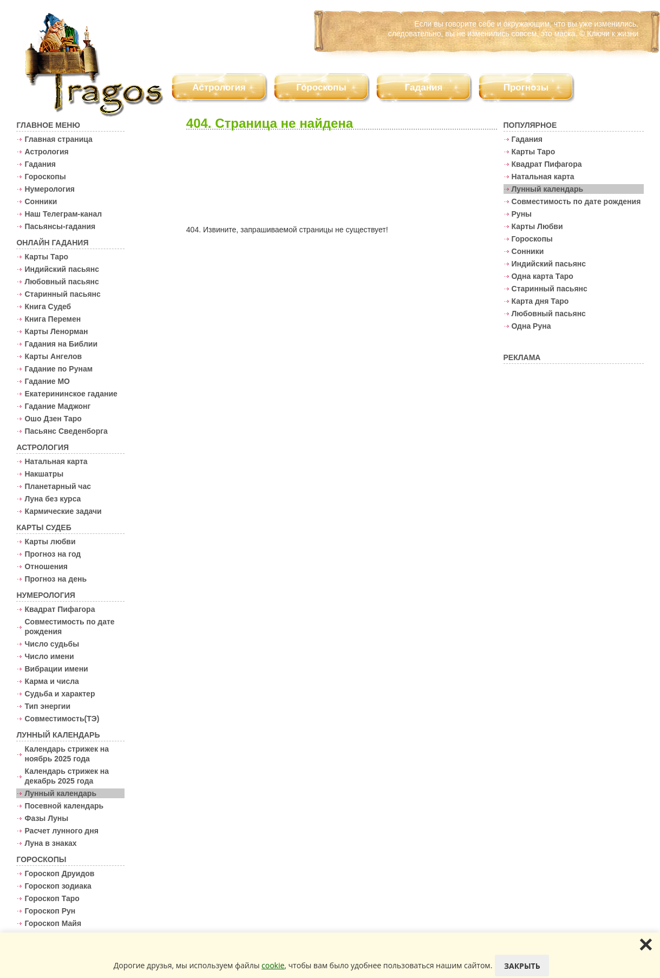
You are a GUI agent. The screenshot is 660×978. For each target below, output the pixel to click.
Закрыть (522, 966)
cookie (273, 965)
